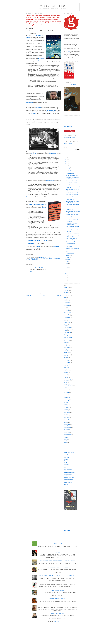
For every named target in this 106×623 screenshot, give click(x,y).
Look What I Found (67, 395)
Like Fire (65, 462)
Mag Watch (66, 414)
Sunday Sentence (67, 289)
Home (44, 295)
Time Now (66, 484)
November (68, 255)
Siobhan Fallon (66, 367)
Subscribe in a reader (68, 143)
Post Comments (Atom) (36, 297)
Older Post (59, 295)
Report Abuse (67, 530)
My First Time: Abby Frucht (57, 598)
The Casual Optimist (68, 474)
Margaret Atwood (67, 397)
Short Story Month (67, 329)
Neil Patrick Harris (51, 110)
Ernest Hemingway (67, 317)
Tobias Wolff (66, 410)
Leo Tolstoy (66, 422)
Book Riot (66, 450)
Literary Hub (66, 464)
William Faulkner (67, 362)
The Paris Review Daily (68, 480)
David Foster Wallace (68, 337)
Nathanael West (67, 432)
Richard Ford (66, 319)
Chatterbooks (66, 440)
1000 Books (66, 425)
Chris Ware (66, 404)
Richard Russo (66, 389)
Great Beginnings (67, 325)
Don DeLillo (66, 365)
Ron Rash (65, 387)
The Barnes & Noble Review (69, 472)
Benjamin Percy (67, 322)
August (67, 261)
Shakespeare (66, 390)
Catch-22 (65, 330)
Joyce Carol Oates (67, 332)
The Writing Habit (67, 304)
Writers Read (66, 485)
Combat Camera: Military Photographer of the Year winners (57, 575)
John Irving (33, 113)
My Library (66, 324)
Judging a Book (67, 352)
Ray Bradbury (66, 399)
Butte (65, 307)
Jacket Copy (66, 454)
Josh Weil (65, 382)
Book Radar (66, 394)
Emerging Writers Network (69, 452)
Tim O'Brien (66, 339)
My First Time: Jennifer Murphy (57, 605)
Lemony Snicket (67, 384)
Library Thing (66, 460)
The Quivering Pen (53, 6)
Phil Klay (65, 442)
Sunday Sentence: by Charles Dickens (57, 560)
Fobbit (40, 258)
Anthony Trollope (67, 369)
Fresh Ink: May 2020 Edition (70, 84)
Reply (31, 271)
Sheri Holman (66, 415)
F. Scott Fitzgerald (67, 327)
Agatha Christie (67, 334)
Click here (28, 196)
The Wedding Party (31, 243)
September (68, 259)
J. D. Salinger (66, 407)
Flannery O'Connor (67, 312)
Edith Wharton (66, 372)
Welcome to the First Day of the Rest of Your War (37, 240)
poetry (65, 299)
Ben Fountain (66, 370)
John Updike (66, 349)
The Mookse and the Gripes (69, 477)
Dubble (65, 405)
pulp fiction (66, 402)
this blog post (33, 153)
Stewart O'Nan (66, 359)
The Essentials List (67, 435)
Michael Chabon (67, 380)
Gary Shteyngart (67, 419)
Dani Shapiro (66, 429)
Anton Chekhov (67, 417)
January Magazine (67, 455)
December (68, 167)
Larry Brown (66, 420)
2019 (66, 157)
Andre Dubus (66, 392)
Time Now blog (29, 121)
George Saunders (67, 412)
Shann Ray (66, 357)
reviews (65, 294)
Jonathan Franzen (67, 350)
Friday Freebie (66, 287)
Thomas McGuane (67, 360)
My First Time (66, 290)
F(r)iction (38, 246)
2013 (66, 275)
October (68, 257)
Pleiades (42, 248)
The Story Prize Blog (68, 482)
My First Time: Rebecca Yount (72, 175)
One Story (66, 467)
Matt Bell (65, 430)
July (67, 263)
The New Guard (55, 248)
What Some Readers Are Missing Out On (37, 204)
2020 (66, 155)
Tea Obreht (66, 409)
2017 (66, 161)
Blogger (56, 621)
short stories (66, 292)
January (67, 270)
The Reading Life (67, 309)
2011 (66, 278)
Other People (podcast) (68, 469)
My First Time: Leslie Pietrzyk (72, 217)
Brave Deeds (66, 345)
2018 (66, 159)
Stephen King (66, 314)
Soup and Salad (34, 259)
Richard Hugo (66, 437)
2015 (66, 165)
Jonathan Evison (67, 354)
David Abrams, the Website (69, 137)
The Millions (66, 475)
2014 (66, 273)
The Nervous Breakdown (68, 479)
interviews (66, 342)
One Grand (38, 107)
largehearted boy (67, 459)
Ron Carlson (66, 377)
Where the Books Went (57, 590)
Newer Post (28, 295)
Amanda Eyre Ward (67, 427)
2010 (66, 280)
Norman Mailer (67, 375)
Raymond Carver (53, 258)
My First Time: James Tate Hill (72, 192)
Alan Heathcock (67, 340)
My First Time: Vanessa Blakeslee (72, 233)
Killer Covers (66, 457)
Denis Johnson (66, 364)
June (67, 265)
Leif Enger (66, 439)
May (67, 267)
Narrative (65, 465)
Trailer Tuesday (67, 295)
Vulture (28, 241)
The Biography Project (68, 400)
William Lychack (67, 424)
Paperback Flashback (68, 434)
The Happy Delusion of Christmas (72, 184)
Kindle (65, 320)
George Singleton (67, 347)
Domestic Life (66, 310)
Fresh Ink (65, 300)
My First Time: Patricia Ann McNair (57, 567)
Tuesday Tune (66, 335)
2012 (66, 277)
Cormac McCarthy (67, 379)
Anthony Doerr (66, 344)
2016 (66, 163)
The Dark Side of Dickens (57, 613)
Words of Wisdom (67, 355)
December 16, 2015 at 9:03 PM (41, 267)
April (67, 268)
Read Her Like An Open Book (69, 470)
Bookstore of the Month (68, 385)
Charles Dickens (34, 258)
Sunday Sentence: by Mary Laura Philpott (57, 583)
